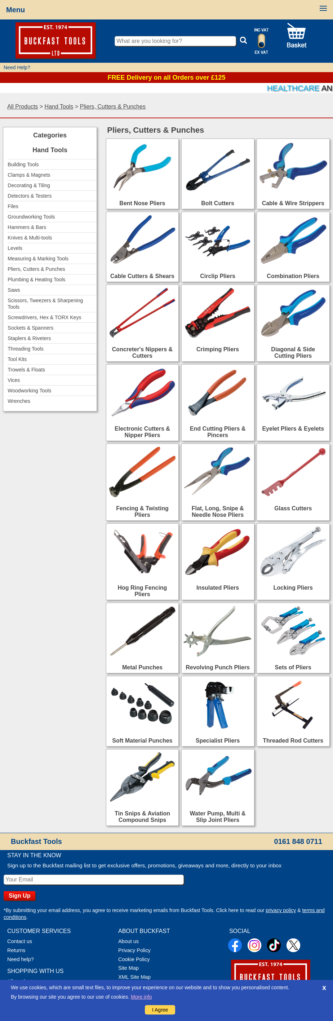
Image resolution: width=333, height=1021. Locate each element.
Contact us (19, 941)
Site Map (128, 968)
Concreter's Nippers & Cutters (142, 352)
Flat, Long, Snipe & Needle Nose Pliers (218, 511)
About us (128, 941)
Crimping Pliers (217, 349)
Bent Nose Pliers (142, 203)
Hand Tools (59, 107)
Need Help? (17, 67)
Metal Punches (142, 667)
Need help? (20, 959)
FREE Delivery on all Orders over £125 (166, 77)
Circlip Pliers (217, 276)
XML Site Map (134, 977)
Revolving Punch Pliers (218, 667)
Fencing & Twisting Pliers (142, 511)
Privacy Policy (134, 950)
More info (141, 997)
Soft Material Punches (142, 741)
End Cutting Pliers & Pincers (218, 432)
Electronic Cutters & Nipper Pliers (142, 432)
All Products (22, 107)
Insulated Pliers (217, 588)
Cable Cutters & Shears (142, 276)
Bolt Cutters (217, 203)
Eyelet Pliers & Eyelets (293, 429)
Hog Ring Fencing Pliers (142, 591)
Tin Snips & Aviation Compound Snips (142, 816)
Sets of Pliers (293, 667)
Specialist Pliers (218, 741)
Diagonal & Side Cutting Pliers (293, 352)
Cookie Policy (134, 959)
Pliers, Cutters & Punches (113, 107)
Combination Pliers (293, 276)
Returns (16, 950)
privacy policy (281, 910)
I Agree (160, 1010)
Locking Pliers (293, 588)
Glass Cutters (293, 508)
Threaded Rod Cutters (293, 741)
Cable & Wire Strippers (293, 203)
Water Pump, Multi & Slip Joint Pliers (218, 816)
